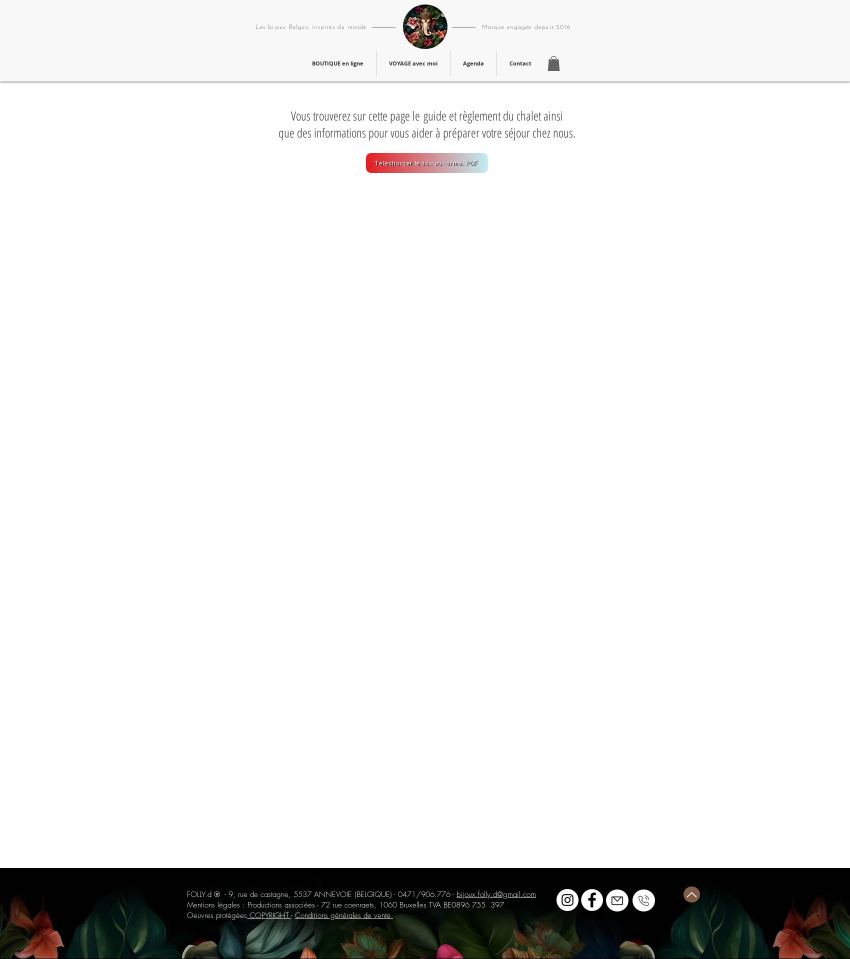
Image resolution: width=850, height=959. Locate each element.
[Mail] (617, 901)
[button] (554, 63)
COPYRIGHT (269, 915)
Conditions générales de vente (344, 915)
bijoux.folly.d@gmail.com (496, 895)
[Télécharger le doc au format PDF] (427, 163)
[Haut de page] (692, 894)
